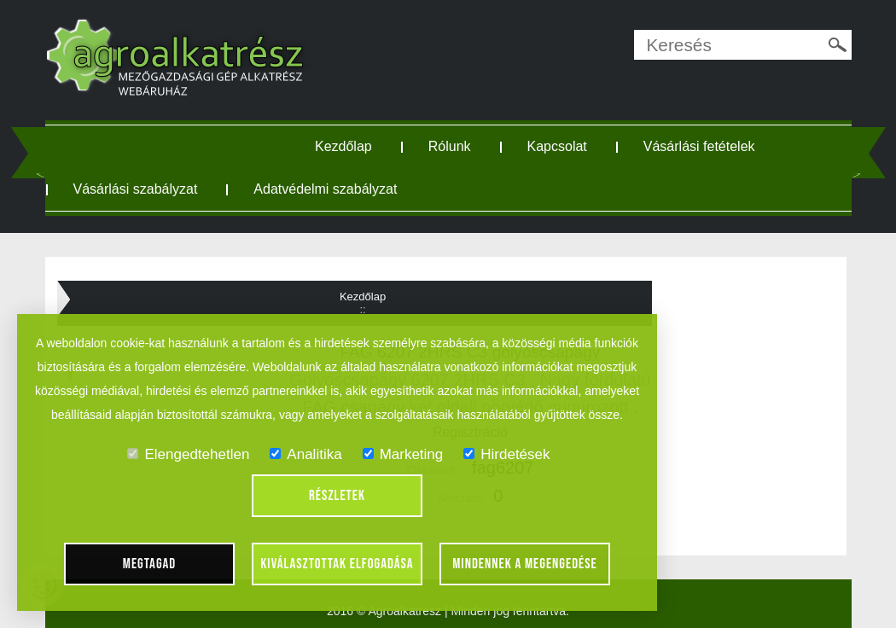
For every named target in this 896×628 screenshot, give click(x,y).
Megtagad (150, 564)
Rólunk (449, 146)
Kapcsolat (557, 146)
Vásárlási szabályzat (135, 189)
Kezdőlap (343, 146)
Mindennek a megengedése (524, 564)
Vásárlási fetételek (699, 146)
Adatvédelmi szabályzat (325, 189)
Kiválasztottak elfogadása (336, 564)
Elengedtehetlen (188, 454)
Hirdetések (506, 454)
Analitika (305, 454)
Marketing (403, 454)
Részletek (337, 495)
